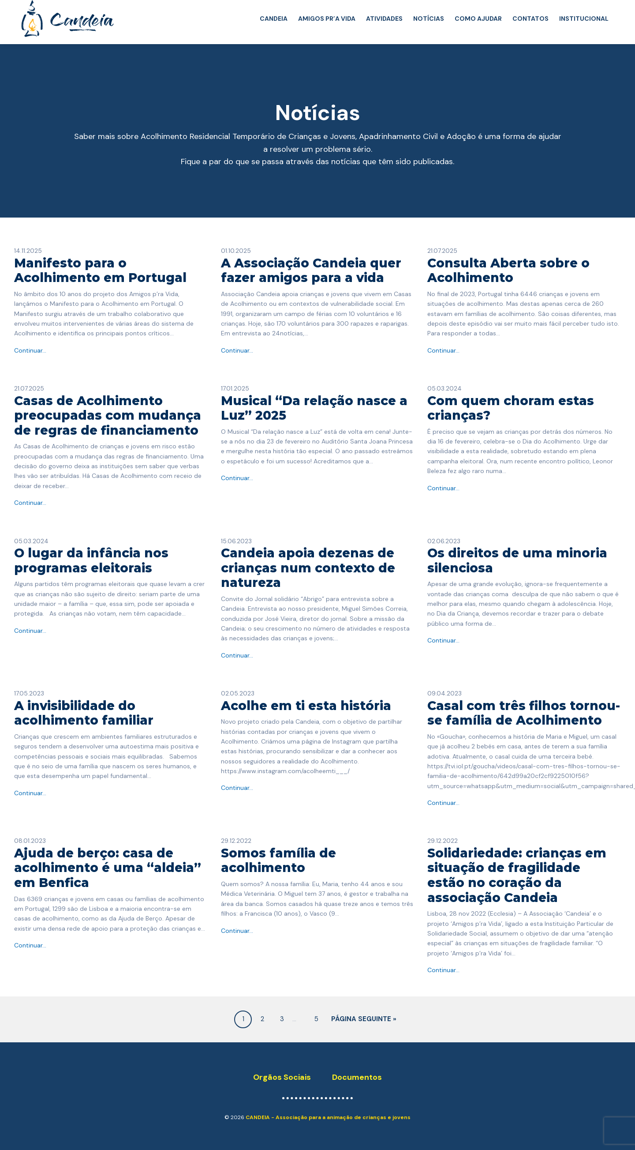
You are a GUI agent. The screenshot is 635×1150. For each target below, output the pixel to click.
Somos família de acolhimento (278, 861)
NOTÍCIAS (428, 19)
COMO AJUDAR (478, 19)
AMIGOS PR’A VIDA (326, 19)
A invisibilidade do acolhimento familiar (83, 713)
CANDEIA (274, 19)
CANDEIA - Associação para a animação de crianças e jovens (328, 1117)
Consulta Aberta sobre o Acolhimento (508, 271)
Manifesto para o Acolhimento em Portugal (100, 271)
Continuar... (30, 350)
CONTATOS (530, 19)
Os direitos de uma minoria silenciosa (517, 560)
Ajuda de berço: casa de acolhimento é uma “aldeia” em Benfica (107, 868)
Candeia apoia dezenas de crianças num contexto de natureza (308, 567)
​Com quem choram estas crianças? (510, 408)
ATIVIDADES (384, 19)
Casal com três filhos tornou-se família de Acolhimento (523, 713)
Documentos (357, 1077)
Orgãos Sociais (282, 1077)
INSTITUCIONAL (584, 19)
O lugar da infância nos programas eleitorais (91, 560)
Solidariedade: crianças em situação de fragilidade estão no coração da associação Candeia (516, 875)
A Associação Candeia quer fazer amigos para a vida (311, 271)
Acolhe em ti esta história (306, 705)
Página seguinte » (363, 1019)
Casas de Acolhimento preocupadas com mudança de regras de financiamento (107, 415)
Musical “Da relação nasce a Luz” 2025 (314, 408)
